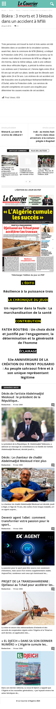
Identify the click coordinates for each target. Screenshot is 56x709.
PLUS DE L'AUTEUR (39, 151)
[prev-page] (26, 181)
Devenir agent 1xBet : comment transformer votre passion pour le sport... (25, 521)
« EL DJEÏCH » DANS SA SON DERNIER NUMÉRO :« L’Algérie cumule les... (26, 642)
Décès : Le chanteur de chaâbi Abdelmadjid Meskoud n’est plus (23, 459)
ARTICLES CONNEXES (18, 151)
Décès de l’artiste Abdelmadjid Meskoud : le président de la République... (22, 397)
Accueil (3, 10)
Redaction (6, 404)
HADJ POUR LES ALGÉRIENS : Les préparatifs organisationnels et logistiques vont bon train (9, 172)
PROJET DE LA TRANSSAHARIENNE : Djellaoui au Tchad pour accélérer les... (27, 583)
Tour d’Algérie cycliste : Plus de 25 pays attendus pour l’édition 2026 (46, 171)
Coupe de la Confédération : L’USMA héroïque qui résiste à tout (26, 171)
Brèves (11, 10)
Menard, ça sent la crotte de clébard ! (12, 133)
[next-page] (29, 181)
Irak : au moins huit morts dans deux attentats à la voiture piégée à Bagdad (42, 136)
